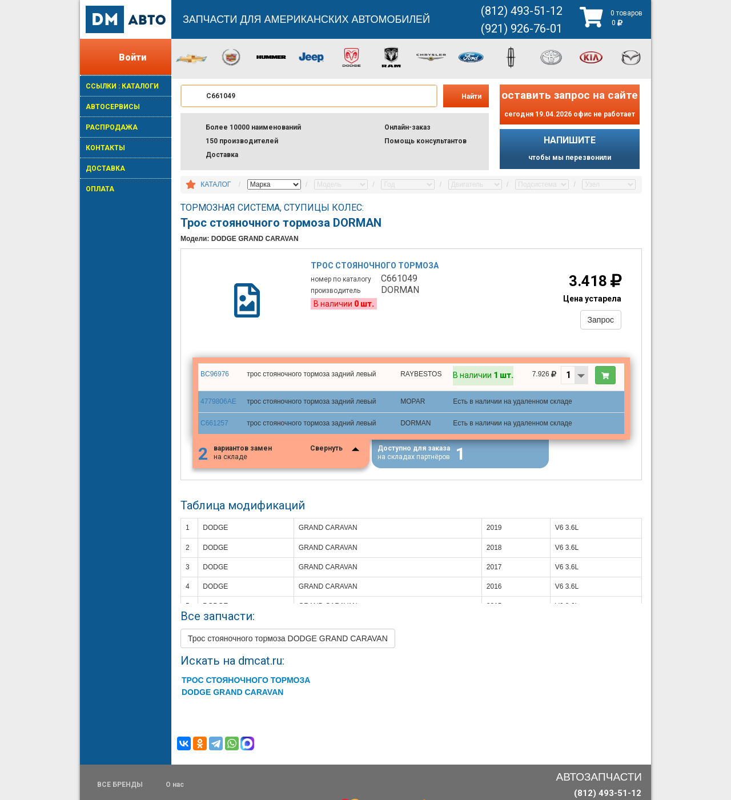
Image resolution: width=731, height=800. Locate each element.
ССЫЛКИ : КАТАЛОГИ (122, 86)
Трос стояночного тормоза (375, 265)
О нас (175, 785)
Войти (132, 57)
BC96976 (214, 374)
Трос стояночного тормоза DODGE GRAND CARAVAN (288, 638)
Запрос (601, 319)
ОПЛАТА (100, 189)
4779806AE (218, 401)
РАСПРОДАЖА (112, 127)
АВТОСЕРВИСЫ (113, 107)
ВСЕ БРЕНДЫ (120, 785)
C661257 (214, 423)
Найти (471, 96)
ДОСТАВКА (105, 168)
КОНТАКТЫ (105, 148)
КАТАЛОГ (215, 184)
